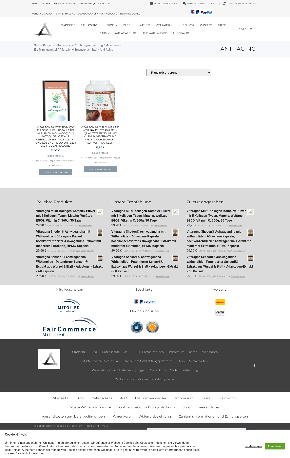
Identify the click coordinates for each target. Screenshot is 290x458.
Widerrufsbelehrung (184, 370)
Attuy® (145, 25)
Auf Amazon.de (126, 33)
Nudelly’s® (186, 25)
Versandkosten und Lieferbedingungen (118, 370)
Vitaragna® (164, 25)
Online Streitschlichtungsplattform (148, 361)
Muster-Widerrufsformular (100, 361)
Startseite (68, 25)
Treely (222, 25)
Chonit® (206, 25)
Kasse (193, 352)
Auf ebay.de (181, 33)
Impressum (176, 352)
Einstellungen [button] (253, 446)
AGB (127, 352)
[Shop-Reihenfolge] (178, 72)
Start (37, 45)
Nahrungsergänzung (90, 45)
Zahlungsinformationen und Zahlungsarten (145, 379)
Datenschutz (111, 352)
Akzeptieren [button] (275, 446)
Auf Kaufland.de (155, 33)
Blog (128, 25)
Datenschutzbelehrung (29, 453)
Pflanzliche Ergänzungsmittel (78, 49)
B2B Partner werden (149, 352)
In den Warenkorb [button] (55, 172)
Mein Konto (91, 25)
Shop (112, 25)
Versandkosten (61, 161)
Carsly (104, 33)
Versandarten (198, 361)
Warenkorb (157, 370)
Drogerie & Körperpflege (58, 45)
